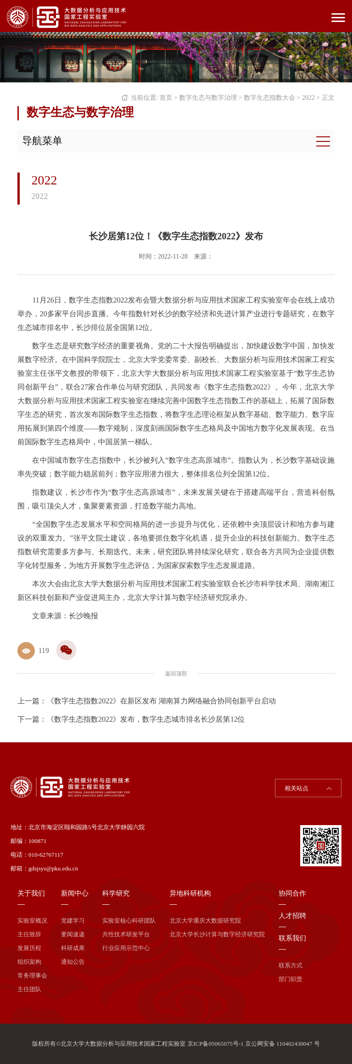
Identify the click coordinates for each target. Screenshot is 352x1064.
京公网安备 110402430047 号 (282, 1043)
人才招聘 (292, 915)
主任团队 (29, 989)
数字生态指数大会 (269, 97)
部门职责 (290, 979)
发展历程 (29, 948)
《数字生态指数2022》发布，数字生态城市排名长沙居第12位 (146, 719)
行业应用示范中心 (126, 948)
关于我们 (31, 893)
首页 (166, 97)
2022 (308, 97)
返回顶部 (176, 673)
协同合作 (292, 893)
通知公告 (73, 961)
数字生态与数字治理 (208, 97)
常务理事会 (32, 975)
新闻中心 (74, 893)
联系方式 (290, 965)
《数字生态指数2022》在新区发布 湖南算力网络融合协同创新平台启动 (161, 701)
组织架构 (29, 961)
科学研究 (116, 893)
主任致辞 (29, 934)
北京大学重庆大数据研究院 (205, 920)
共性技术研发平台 (126, 934)
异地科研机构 (190, 893)
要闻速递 (73, 934)
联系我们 (292, 938)
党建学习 (73, 920)
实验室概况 (32, 920)
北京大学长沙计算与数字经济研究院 (217, 934)
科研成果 (73, 948)
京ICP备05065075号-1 (215, 1043)
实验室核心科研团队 (129, 920)
